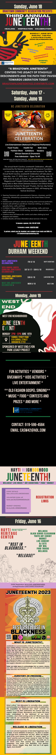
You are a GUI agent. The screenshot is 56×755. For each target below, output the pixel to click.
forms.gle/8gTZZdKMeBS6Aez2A (18, 499)
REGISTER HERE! (34, 227)
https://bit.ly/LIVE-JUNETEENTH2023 (18, 493)
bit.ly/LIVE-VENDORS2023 (17, 508)
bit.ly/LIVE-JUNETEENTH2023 (35, 584)
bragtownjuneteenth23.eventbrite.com (28, 83)
